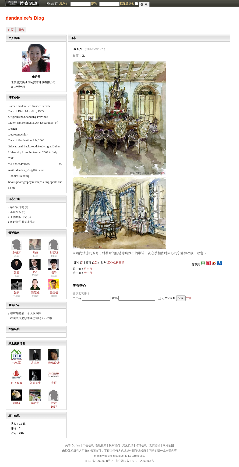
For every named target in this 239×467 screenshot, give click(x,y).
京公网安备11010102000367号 (134, 461)
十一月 (88, 272)
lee (35, 272)
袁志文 (35, 362)
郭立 (16, 272)
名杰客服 (16, 383)
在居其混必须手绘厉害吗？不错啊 (31, 318)
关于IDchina (72, 445)
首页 (11, 29)
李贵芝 (35, 403)
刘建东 (16, 403)
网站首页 (52, 3)
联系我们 (114, 445)
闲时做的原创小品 (21, 222)
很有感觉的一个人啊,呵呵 (26, 313)
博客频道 (22, 3)
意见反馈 (128, 445)
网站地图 (168, 445)
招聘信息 (141, 445)
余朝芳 (16, 252)
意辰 (54, 383)
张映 (16, 292)
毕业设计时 (17, 207)
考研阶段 (15, 212)
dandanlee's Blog (25, 18)
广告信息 (88, 445)
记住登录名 (169, 298)
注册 (189, 298)
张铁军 (16, 362)
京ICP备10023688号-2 (99, 461)
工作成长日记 (18, 217)
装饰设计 (54, 362)
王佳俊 (54, 292)
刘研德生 (35, 383)
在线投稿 (100, 445)
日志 (21, 29)
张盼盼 (54, 252)
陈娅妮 (35, 292)
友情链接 (154, 445)
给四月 (88, 269)
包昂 (54, 272)
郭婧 (35, 252)
